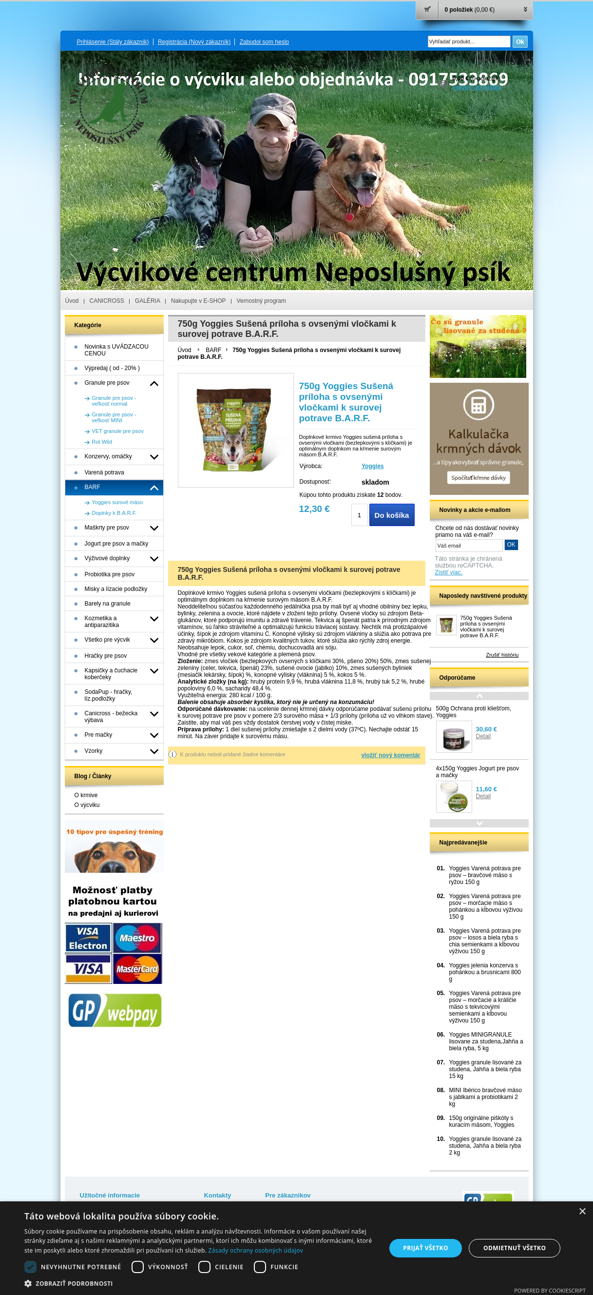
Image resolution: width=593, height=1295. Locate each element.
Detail (483, 736)
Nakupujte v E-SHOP (198, 300)
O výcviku (87, 805)
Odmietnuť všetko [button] (514, 1248)
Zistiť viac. (449, 572)
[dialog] (296, 1248)
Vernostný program (261, 300)
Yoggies (373, 466)
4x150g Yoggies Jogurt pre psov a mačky (477, 772)
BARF (213, 350)
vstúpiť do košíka (477, 87)
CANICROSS (107, 300)
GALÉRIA (147, 300)
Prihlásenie (113, 42)
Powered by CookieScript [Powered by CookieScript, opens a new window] (550, 1290)
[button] (199, 1283)
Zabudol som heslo (264, 42)
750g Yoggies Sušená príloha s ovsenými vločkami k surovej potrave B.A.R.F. (486, 626)
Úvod (72, 300)
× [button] (582, 1212)
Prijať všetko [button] (425, 1248)
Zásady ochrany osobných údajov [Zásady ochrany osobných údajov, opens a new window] (256, 1250)
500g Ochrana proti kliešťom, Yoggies (474, 712)
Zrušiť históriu (502, 655)
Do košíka (392, 515)
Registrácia (194, 42)
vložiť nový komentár (390, 755)
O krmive (86, 795)
